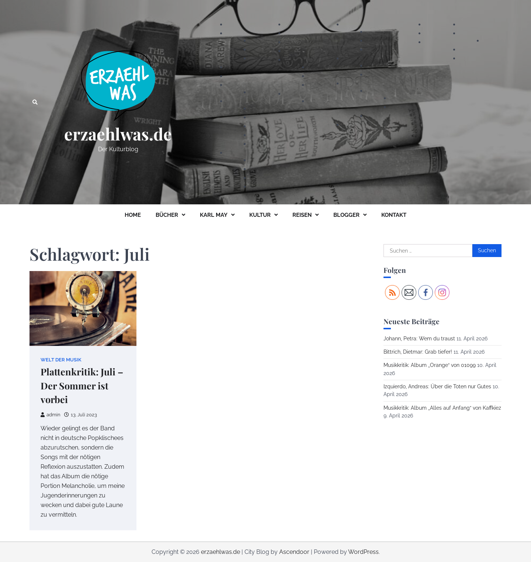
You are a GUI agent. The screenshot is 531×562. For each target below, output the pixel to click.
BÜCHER (167, 215)
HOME (133, 215)
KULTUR (260, 215)
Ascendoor (294, 551)
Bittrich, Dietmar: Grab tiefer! (418, 352)
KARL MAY (214, 215)
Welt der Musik (61, 359)
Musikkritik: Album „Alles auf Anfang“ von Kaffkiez (442, 408)
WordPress (363, 551)
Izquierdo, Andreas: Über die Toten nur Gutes (437, 386)
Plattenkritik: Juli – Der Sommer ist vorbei (82, 385)
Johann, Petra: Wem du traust (419, 338)
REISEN (302, 215)
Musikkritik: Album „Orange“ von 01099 (430, 365)
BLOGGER (346, 215)
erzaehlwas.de (118, 134)
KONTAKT (393, 215)
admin (50, 414)
